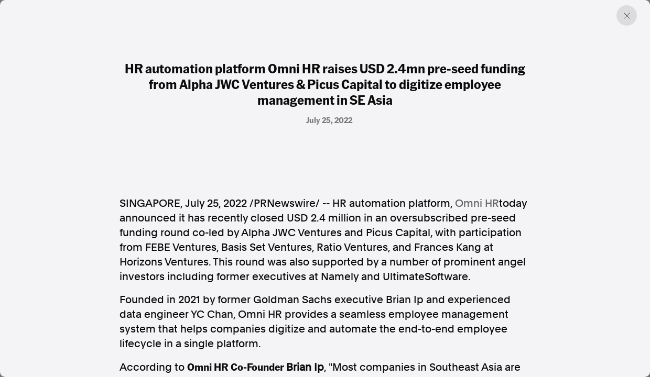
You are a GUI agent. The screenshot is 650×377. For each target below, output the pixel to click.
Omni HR (477, 203)
